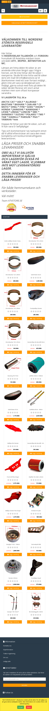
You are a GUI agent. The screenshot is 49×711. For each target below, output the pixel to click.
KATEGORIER (24, 17)
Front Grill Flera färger (13, 477)
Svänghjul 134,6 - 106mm (13, 544)
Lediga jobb (6, 661)
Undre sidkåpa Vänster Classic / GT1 (13, 241)
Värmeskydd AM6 (36, 544)
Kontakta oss (7, 646)
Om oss (5, 657)
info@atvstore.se (28, 77)
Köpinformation (8, 650)
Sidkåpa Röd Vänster (13, 443)
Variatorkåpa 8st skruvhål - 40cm (36, 443)
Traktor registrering (9, 653)
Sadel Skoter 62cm (36, 275)
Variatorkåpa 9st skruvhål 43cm (36, 342)
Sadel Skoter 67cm (13, 409)
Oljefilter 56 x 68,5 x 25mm (36, 477)
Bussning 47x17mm (13, 376)
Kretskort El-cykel (36, 510)
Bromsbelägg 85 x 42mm (36, 612)
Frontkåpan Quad (36, 578)
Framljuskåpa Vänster (36, 308)
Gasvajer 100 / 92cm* (13, 612)
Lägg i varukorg (13, 251)
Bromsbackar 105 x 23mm (36, 241)
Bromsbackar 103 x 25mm (13, 342)
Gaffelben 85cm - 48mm (36, 409)
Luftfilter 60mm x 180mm (36, 376)
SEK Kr (4, 2)
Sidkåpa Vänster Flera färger (13, 510)
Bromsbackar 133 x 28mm (13, 308)
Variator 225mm (13, 578)
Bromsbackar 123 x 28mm (13, 275)
